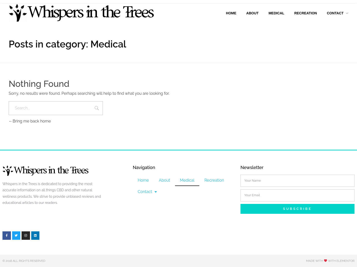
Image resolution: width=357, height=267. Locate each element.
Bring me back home (30, 121)
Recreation (214, 180)
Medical (187, 180)
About (164, 180)
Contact (147, 191)
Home (143, 180)
